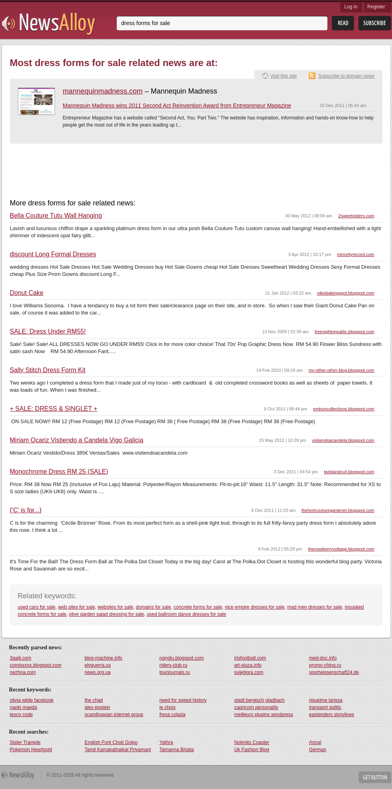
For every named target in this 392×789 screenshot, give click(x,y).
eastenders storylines (331, 714)
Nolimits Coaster (251, 742)
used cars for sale (37, 607)
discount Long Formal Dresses (53, 254)
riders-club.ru (173, 665)
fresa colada (172, 714)
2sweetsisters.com (356, 215)
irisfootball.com (250, 658)
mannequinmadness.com (103, 91)
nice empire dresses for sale (255, 607)
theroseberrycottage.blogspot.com (341, 549)
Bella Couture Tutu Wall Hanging (56, 216)
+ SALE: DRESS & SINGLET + (54, 409)
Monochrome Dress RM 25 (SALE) (59, 472)
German (317, 749)
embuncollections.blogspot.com (343, 408)
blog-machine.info (104, 658)
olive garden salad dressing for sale (106, 614)
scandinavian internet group (114, 714)
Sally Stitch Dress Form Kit (48, 370)
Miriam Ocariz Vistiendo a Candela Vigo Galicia (77, 440)
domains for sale (153, 607)
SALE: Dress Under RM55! (48, 331)
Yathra (166, 742)
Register (376, 7)
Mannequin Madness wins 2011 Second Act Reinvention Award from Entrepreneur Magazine (177, 105)
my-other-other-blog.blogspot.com (341, 370)
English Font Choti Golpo (111, 742)
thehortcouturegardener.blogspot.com (338, 510)
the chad (94, 700)
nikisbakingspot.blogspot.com (345, 293)
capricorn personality (256, 707)
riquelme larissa (326, 700)
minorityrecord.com (355, 254)
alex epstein (97, 707)
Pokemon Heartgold (31, 749)
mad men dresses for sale (314, 607)
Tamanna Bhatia (177, 749)
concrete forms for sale (198, 607)
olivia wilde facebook (32, 700)
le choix (168, 707)
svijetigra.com (248, 672)
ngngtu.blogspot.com (182, 658)
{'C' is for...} (26, 510)
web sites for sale (76, 607)
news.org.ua (98, 672)
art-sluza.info (248, 665)
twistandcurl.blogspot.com (349, 471)
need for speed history (183, 700)
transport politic (325, 707)
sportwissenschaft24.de (334, 672)
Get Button (375, 777)
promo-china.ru (325, 665)
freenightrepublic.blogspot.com (344, 331)
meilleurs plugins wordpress (263, 714)
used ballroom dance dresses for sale (186, 614)
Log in (350, 7)
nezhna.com (23, 672)
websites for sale (115, 607)
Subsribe (374, 23)
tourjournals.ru (175, 672)
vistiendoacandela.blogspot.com (343, 440)
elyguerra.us (98, 665)
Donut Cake (27, 293)
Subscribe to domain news (346, 76)
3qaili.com (20, 658)
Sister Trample (25, 742)
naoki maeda (23, 707)
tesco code (21, 714)
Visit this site (283, 76)
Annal (315, 742)
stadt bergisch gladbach (259, 700)
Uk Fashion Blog (251, 749)
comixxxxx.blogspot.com (36, 665)
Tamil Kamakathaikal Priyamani (118, 749)
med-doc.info (323, 658)
